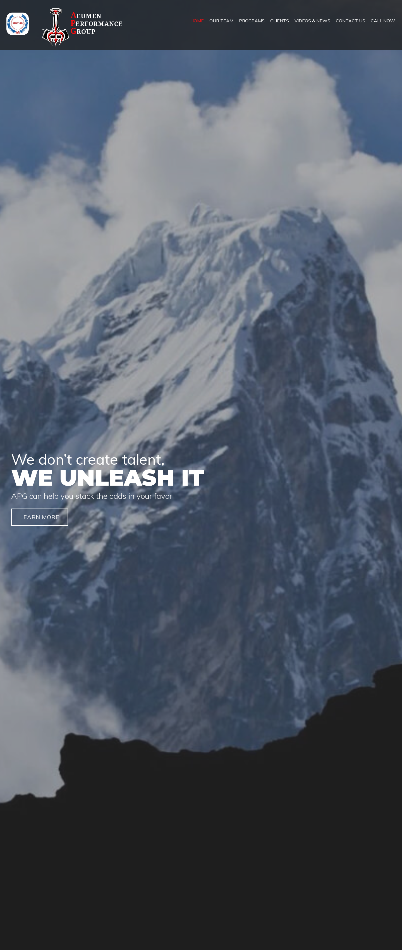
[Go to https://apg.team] (92, 27)
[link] (197, 25)
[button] (39, 517)
